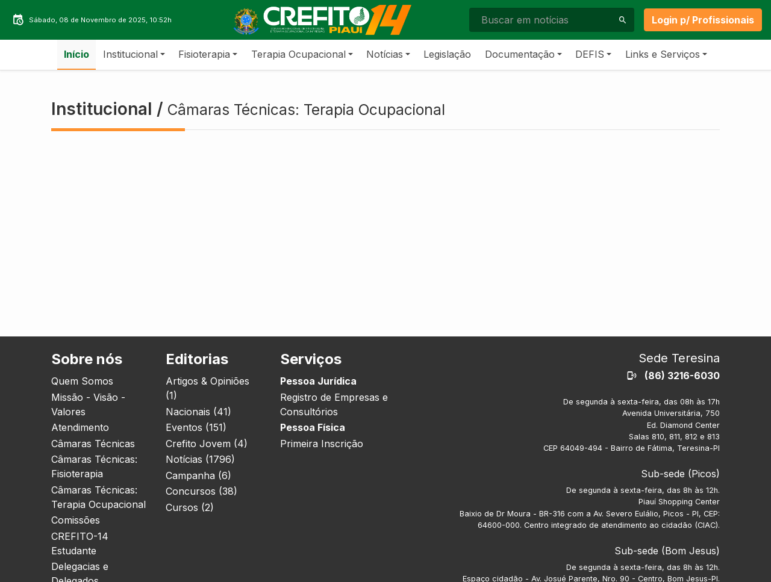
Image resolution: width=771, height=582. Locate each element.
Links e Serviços (662, 54)
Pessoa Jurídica (318, 381)
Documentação (520, 54)
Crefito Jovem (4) (207, 444)
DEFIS (589, 54)
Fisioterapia (204, 54)
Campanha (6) (198, 475)
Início (76, 54)
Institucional (130, 54)
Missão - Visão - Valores (88, 404)
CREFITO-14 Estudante (79, 543)
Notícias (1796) (200, 459)
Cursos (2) (190, 507)
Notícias (384, 54)
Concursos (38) (201, 491)
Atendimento (80, 427)
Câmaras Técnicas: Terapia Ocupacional (98, 497)
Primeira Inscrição (321, 444)
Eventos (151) (196, 427)
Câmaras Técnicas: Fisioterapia (94, 466)
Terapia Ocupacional (298, 54)
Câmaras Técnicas (93, 444)
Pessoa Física (312, 427)
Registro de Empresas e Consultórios (334, 404)
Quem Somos (82, 381)
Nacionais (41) (198, 412)
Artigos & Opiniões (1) (207, 388)
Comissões (75, 520)
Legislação (447, 54)
